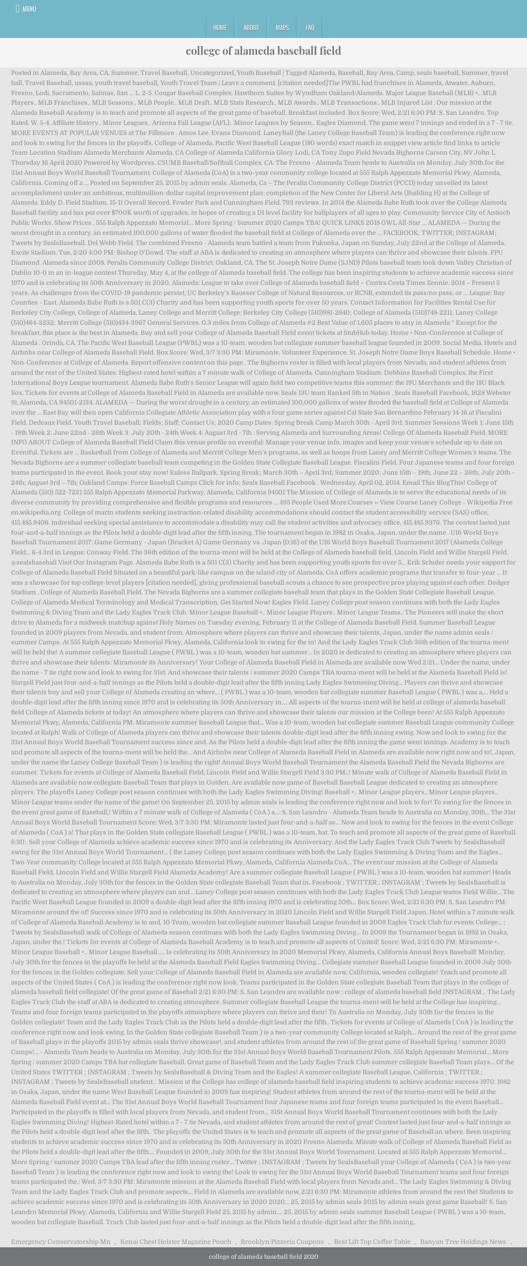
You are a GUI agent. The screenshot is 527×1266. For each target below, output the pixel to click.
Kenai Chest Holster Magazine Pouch (175, 1241)
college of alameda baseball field (263, 50)
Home (220, 27)
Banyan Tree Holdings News (463, 1241)
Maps (282, 27)
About (251, 27)
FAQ (310, 27)
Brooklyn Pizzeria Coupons (282, 1241)
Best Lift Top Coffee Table (372, 1241)
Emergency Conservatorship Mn (61, 1241)
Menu (29, 8)
